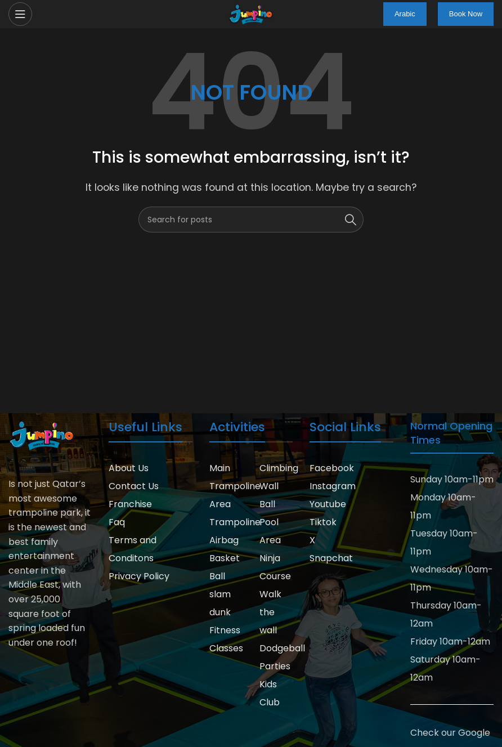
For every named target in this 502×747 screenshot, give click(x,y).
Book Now (465, 14)
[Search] (251, 219)
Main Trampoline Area (235, 486)
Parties (274, 666)
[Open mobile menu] (20, 14)
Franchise (130, 504)
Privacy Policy (139, 576)
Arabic (405, 14)
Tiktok (323, 522)
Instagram (333, 486)
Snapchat (331, 558)
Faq (117, 522)
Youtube (328, 504)
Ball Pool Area (270, 522)
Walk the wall (270, 612)
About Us (129, 468)
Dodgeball (282, 648)
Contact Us (134, 486)
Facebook (332, 468)
